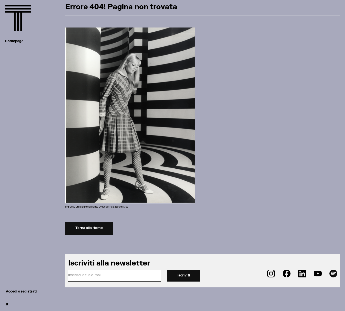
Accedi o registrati (21, 291)
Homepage (14, 41)
